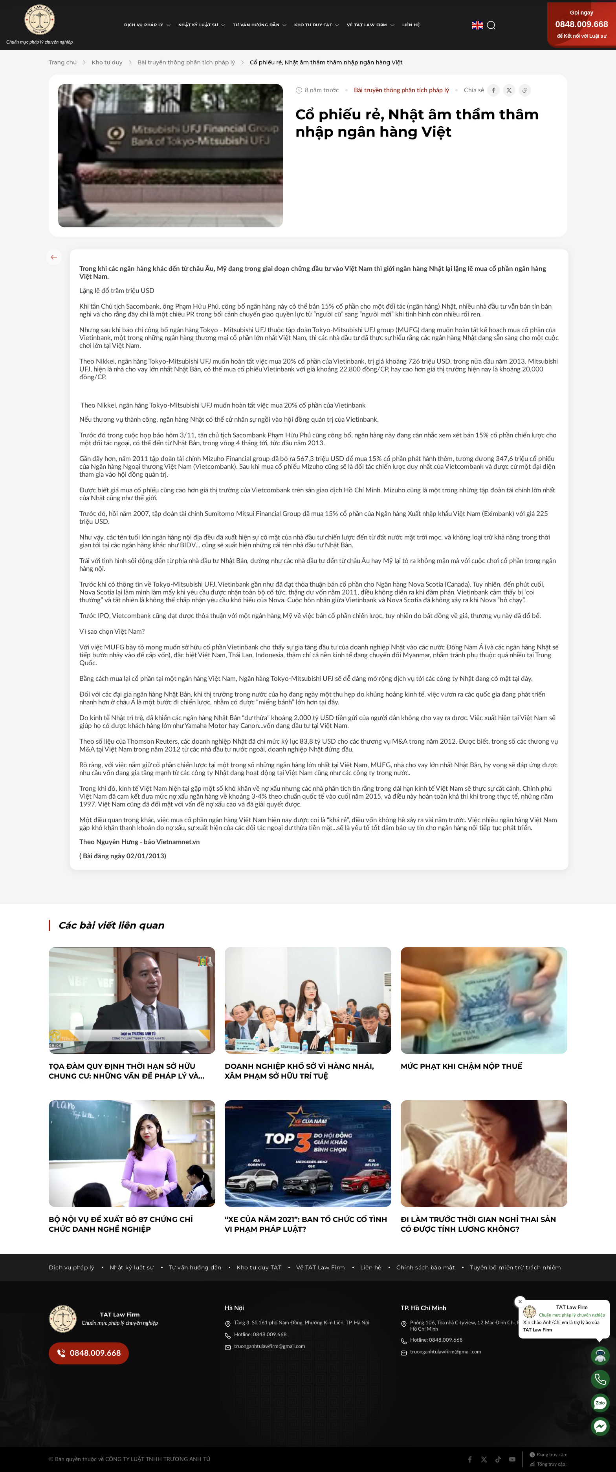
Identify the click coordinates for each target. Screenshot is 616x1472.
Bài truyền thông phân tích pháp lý (186, 62)
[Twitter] (484, 1459)
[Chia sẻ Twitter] (509, 90)
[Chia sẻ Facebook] (493, 90)
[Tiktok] (498, 1459)
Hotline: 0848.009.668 (260, 1334)
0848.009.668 (581, 24)
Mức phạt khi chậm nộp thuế (461, 1066)
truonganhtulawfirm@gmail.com (269, 1346)
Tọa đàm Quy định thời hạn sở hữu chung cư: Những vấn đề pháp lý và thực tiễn (124, 1071)
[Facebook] (470, 1459)
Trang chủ (63, 62)
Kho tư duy (107, 62)
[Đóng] (520, 1301)
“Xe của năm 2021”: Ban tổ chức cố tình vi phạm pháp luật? (306, 1224)
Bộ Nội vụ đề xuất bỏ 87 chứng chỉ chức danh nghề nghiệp (121, 1224)
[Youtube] (512, 1459)
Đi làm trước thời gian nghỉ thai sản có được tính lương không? (478, 1224)
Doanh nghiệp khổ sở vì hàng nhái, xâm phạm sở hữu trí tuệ (299, 1071)
